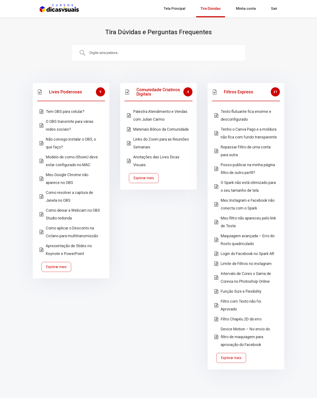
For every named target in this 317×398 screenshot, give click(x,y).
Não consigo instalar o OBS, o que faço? (71, 143)
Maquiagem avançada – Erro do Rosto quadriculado (247, 240)
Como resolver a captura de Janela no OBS (69, 196)
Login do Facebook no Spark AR (247, 253)
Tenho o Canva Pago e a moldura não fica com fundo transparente (249, 133)
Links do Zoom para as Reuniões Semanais (161, 143)
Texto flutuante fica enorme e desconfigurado (246, 115)
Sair (274, 8)
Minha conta (246, 8)
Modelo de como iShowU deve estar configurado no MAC (72, 161)
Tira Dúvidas (210, 8)
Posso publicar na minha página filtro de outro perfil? (248, 168)
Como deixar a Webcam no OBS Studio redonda (73, 214)
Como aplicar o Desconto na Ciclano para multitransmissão (72, 232)
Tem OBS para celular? (65, 111)
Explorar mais (56, 267)
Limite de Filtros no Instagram (246, 263)
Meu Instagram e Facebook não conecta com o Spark (247, 204)
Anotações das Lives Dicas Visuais (156, 161)
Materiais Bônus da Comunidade (161, 129)
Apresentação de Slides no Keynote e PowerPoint (69, 250)
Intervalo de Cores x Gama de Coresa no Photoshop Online (246, 277)
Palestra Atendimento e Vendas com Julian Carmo (160, 115)
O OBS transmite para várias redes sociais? (70, 125)
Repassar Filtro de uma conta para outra (246, 151)
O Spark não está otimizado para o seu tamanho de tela (248, 186)
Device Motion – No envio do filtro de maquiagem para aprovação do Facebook (245, 337)
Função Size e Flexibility (241, 291)
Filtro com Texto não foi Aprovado (241, 305)
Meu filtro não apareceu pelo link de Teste (248, 222)
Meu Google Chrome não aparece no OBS (67, 178)
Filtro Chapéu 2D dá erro (241, 319)
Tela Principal (174, 8)
